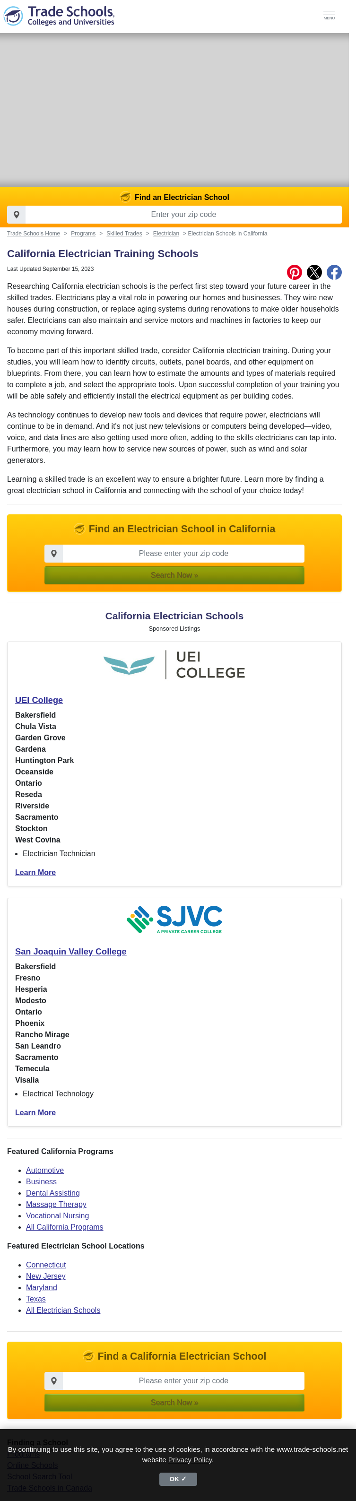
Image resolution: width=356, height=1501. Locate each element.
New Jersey (46, 1283)
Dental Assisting (53, 1200)
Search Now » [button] (175, 582)
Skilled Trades (124, 240)
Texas (36, 1306)
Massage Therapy (56, 1211)
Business (41, 1189)
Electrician (166, 240)
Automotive (45, 1177)
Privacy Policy (190, 1460)
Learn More (35, 880)
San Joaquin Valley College (71, 958)
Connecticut (46, 1272)
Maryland (41, 1295)
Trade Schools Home (33, 240)
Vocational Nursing (57, 1223)
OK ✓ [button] (177, 1479)
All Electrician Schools (63, 1317)
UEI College (39, 707)
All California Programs (65, 1234)
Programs (83, 240)
